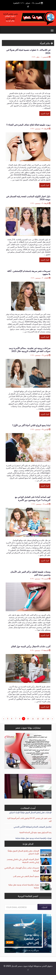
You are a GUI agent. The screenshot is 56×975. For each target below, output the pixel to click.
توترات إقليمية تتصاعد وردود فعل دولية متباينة (33, 838)
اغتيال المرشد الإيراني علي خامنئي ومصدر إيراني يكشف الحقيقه (23, 860)
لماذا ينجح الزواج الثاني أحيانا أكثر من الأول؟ (31, 425)
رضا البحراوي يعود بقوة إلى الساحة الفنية (35, 832)
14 (48, 719)
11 (33, 719)
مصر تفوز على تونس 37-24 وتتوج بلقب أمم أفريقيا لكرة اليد (29, 819)
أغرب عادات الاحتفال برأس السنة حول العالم (30, 646)
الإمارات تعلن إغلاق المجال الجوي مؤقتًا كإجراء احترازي (30, 812)
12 (38, 719)
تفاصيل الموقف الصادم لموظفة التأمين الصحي (32, 826)
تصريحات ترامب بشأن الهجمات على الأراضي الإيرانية (22, 869)
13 (43, 719)
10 (28, 719)
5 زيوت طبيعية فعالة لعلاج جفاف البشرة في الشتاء (28, 124)
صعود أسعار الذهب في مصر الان (26, 876)
